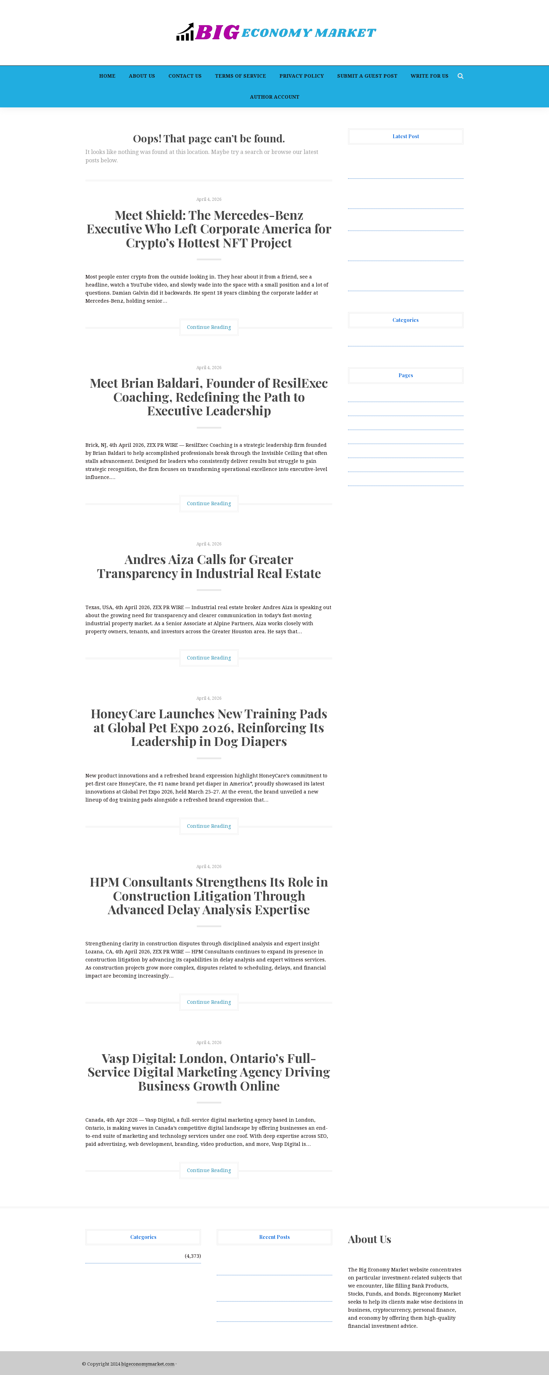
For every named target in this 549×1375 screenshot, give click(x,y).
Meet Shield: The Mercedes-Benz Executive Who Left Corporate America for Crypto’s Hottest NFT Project (209, 228)
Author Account (274, 97)
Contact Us (185, 76)
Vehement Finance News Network (389, 339)
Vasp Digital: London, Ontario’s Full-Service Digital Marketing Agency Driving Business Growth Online (209, 1071)
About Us (142, 76)
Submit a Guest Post (367, 76)
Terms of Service (240, 76)
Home (107, 76)
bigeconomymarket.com (147, 1364)
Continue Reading (209, 327)
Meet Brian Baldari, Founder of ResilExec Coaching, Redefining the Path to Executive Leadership (209, 396)
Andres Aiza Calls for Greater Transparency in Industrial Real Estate (209, 565)
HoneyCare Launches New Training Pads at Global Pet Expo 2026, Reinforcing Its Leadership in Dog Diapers (209, 727)
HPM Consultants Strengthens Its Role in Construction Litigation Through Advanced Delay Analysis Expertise (209, 895)
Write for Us (430, 76)
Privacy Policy (301, 76)
